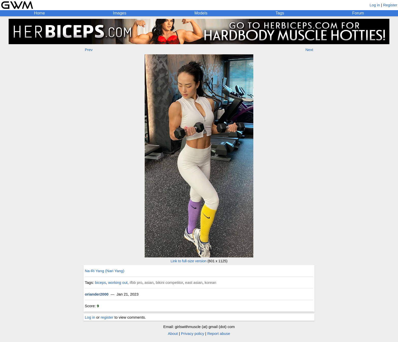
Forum (358, 13)
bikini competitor (169, 282)
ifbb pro (136, 282)
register (107, 317)
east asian (193, 282)
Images (119, 13)
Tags (280, 13)
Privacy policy (192, 333)
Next (309, 49)
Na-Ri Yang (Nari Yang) (104, 271)
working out (118, 282)
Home (39, 13)
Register (390, 5)
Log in (375, 5)
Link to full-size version (189, 261)
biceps (100, 282)
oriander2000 (96, 294)
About (173, 333)
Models (201, 13)
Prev (89, 49)
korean (210, 282)
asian (149, 282)
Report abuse (218, 333)
